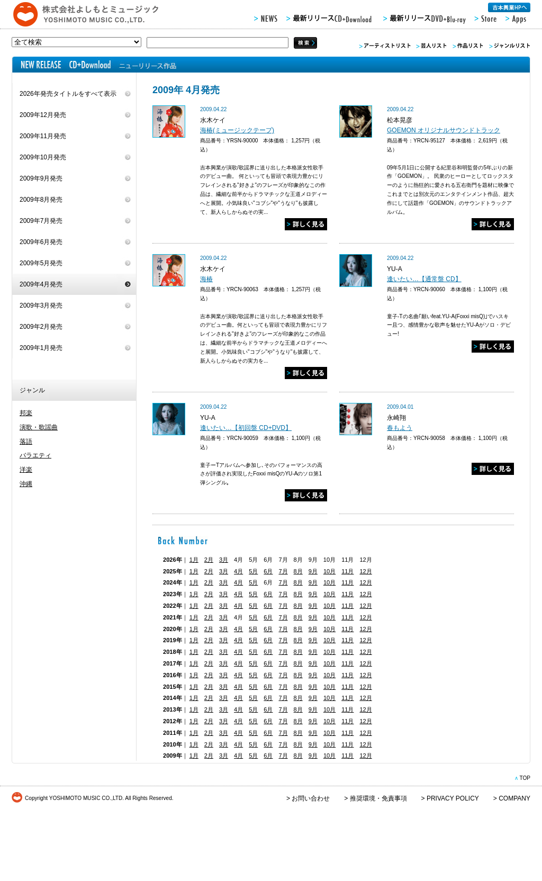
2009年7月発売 (41, 220)
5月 (253, 571)
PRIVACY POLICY (453, 798)
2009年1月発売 (41, 348)
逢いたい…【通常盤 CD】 (424, 279)
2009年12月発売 (43, 115)
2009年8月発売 (41, 199)
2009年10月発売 (43, 157)
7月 (282, 571)
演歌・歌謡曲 (39, 427)
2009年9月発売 (41, 178)
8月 (298, 571)
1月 (193, 559)
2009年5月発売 (41, 263)
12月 (365, 571)
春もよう (399, 427)
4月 (238, 571)
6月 (268, 571)
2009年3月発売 (41, 305)
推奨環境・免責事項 (378, 798)
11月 (347, 571)
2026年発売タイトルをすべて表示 (68, 93)
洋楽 (26, 469)
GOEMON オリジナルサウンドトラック (443, 130)
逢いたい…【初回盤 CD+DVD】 (246, 427)
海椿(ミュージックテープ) (237, 130)
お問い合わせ (311, 798)
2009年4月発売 (41, 284)
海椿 (206, 279)
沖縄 (26, 484)
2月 (208, 559)
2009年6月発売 (41, 242)
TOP (524, 778)
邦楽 (26, 413)
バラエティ (35, 455)
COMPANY (514, 798)
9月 (313, 571)
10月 (329, 571)
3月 (223, 559)
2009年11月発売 (43, 136)
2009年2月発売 (41, 326)
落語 (26, 441)
